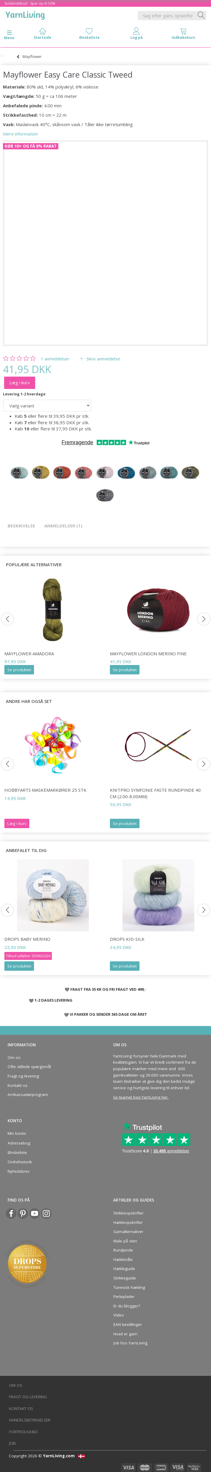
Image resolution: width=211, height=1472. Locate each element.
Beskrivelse (21, 526)
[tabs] (183, 34)
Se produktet (19, 669)
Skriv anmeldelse (102, 359)
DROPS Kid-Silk (127, 939)
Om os (14, 1057)
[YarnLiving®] (25, 14)
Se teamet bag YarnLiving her (140, 1097)
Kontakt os (18, 1085)
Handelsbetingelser (29, 1420)
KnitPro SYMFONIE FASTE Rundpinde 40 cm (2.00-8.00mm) (155, 793)
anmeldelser (55, 359)
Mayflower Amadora (29, 653)
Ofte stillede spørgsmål (29, 1066)
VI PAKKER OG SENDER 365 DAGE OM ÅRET (108, 1014)
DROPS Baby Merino (27, 939)
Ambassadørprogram (28, 1094)
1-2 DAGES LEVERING (53, 1000)
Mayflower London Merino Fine (148, 653)
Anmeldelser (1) (63, 526)
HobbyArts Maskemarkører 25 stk (45, 790)
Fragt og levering (23, 1076)
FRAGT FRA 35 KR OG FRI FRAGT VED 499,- (108, 989)
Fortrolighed (23, 1431)
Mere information (20, 134)
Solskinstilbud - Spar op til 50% (29, 3)
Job (12, 1443)
